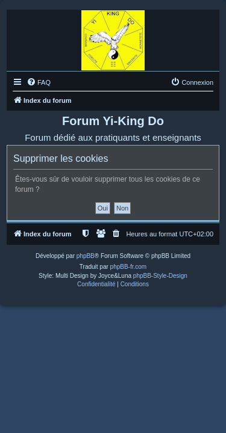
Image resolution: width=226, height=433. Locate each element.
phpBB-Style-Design (160, 275)
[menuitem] (39, 82)
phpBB (86, 256)
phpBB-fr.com (128, 266)
